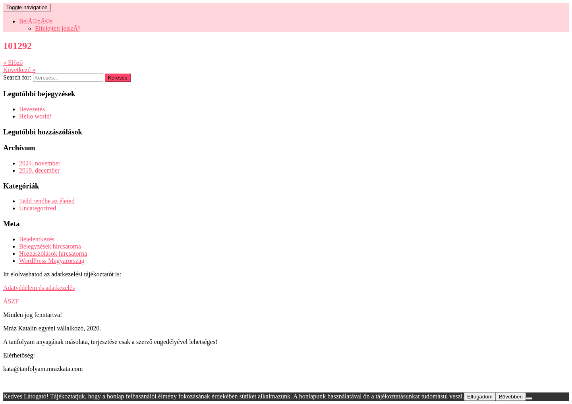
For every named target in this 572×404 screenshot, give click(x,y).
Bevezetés (32, 109)
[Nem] (529, 398)
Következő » (19, 69)
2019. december (39, 170)
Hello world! (35, 116)
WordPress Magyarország (51, 260)
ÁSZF (11, 301)
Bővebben (511, 397)
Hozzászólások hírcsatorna (53, 253)
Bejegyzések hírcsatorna (50, 246)
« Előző (13, 62)
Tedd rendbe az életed (47, 201)
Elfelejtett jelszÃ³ (57, 28)
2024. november (39, 163)
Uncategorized (37, 208)
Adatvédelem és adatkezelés (39, 287)
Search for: (17, 77)
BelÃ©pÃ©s (35, 21)
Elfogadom (480, 397)
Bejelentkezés (36, 239)
